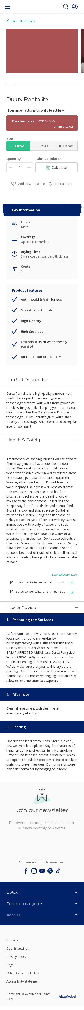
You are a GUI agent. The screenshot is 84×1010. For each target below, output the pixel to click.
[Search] (66, 6)
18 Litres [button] (65, 146)
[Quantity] (19, 167)
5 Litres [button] (42, 146)
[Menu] (7, 6)
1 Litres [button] (18, 146)
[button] (75, 6)
